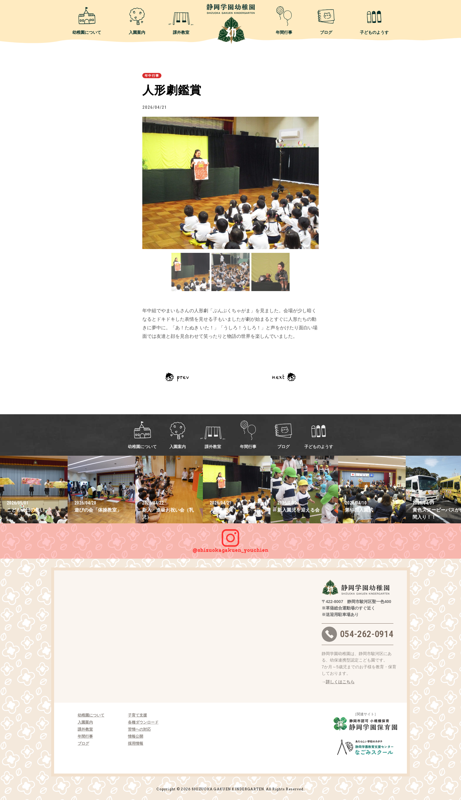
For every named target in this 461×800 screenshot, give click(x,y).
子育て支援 (137, 715)
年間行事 (284, 20)
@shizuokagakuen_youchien (230, 538)
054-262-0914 (357, 634)
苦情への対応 (139, 729)
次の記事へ (284, 377)
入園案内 (137, 20)
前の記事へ (177, 377)
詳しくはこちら (340, 681)
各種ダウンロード (143, 722)
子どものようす (374, 20)
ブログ (326, 20)
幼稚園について (86, 20)
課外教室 (181, 20)
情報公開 (135, 736)
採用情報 (135, 743)
